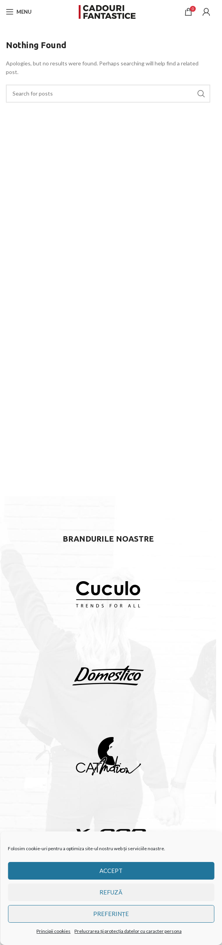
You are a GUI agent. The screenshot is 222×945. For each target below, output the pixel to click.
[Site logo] (108, 11)
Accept (111, 870)
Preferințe (111, 913)
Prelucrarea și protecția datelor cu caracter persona (127, 931)
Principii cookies (53, 931)
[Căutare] (108, 94)
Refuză (110, 892)
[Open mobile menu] (19, 12)
